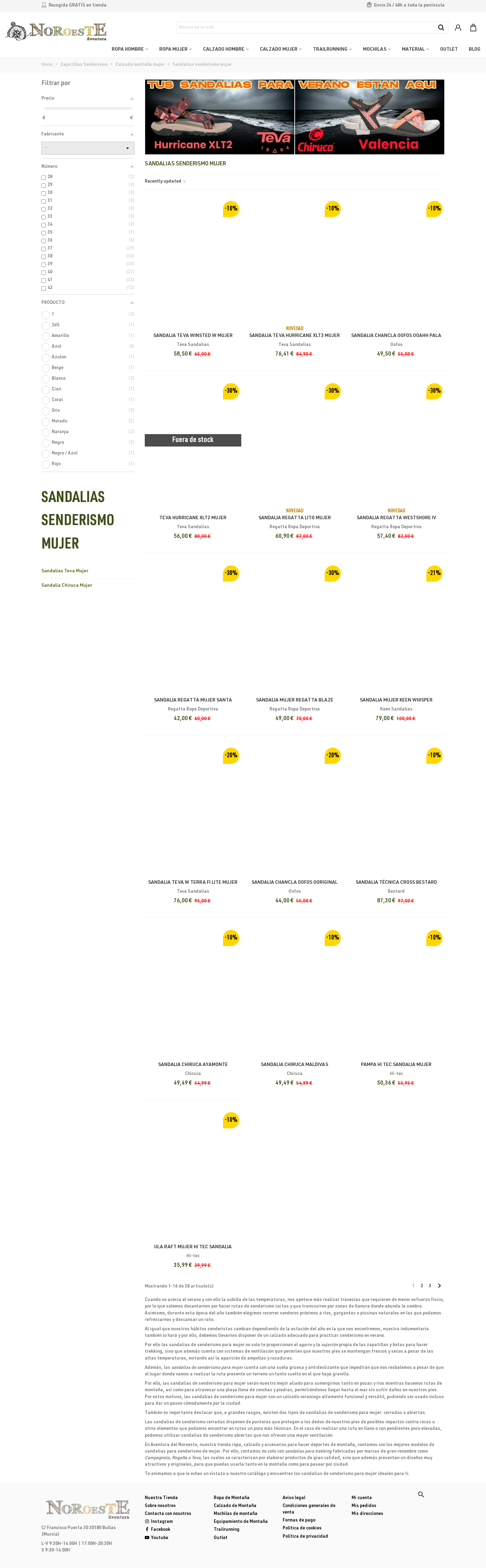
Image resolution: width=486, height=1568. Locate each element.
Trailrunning (227, 1530)
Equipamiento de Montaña (241, 1522)
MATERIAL (413, 49)
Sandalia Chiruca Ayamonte (193, 1065)
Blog (474, 49)
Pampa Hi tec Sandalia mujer (396, 1065)
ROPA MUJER (173, 49)
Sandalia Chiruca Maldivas (294, 1065)
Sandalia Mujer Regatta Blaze (294, 700)
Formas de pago (299, 1520)
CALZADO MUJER (278, 49)
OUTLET (449, 49)
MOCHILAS (374, 49)
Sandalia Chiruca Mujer (66, 585)
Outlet (220, 1538)
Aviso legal (294, 1498)
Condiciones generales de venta (309, 1509)
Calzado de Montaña (235, 1506)
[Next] (439, 1286)
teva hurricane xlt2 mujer (192, 518)
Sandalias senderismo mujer (77, 522)
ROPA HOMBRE (128, 49)
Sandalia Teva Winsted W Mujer (193, 336)
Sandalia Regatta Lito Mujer (295, 518)
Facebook (157, 1530)
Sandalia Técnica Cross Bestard (396, 882)
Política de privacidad (305, 1537)
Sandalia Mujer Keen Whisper (396, 700)
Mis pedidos (364, 1506)
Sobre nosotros (160, 1506)
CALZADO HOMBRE (223, 49)
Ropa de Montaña (232, 1498)
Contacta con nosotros (168, 1514)
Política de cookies (302, 1528)
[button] (421, 1494)
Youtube (156, 1538)
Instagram (159, 1522)
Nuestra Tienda (161, 1498)
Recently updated (166, 182)
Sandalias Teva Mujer (64, 571)
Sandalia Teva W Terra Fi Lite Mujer (192, 882)
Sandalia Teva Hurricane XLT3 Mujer (294, 336)
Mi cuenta (362, 1498)
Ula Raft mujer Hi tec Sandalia (193, 1247)
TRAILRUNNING (330, 49)
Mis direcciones (367, 1514)
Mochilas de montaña (235, 1514)
